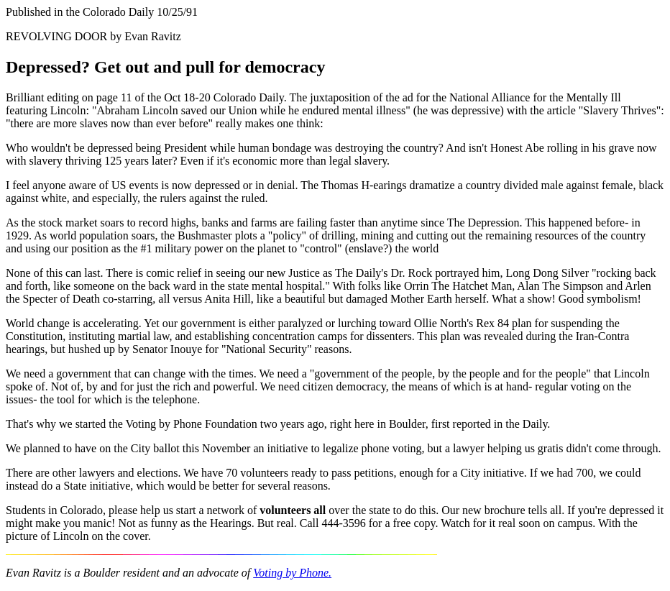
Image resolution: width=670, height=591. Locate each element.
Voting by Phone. (292, 573)
